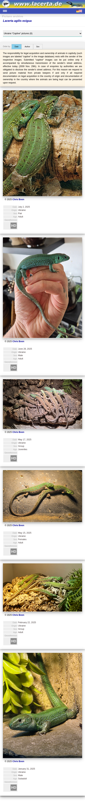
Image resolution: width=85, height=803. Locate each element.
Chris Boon (18, 199)
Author (27, 47)
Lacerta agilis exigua (17, 20)
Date (16, 47)
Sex (37, 47)
